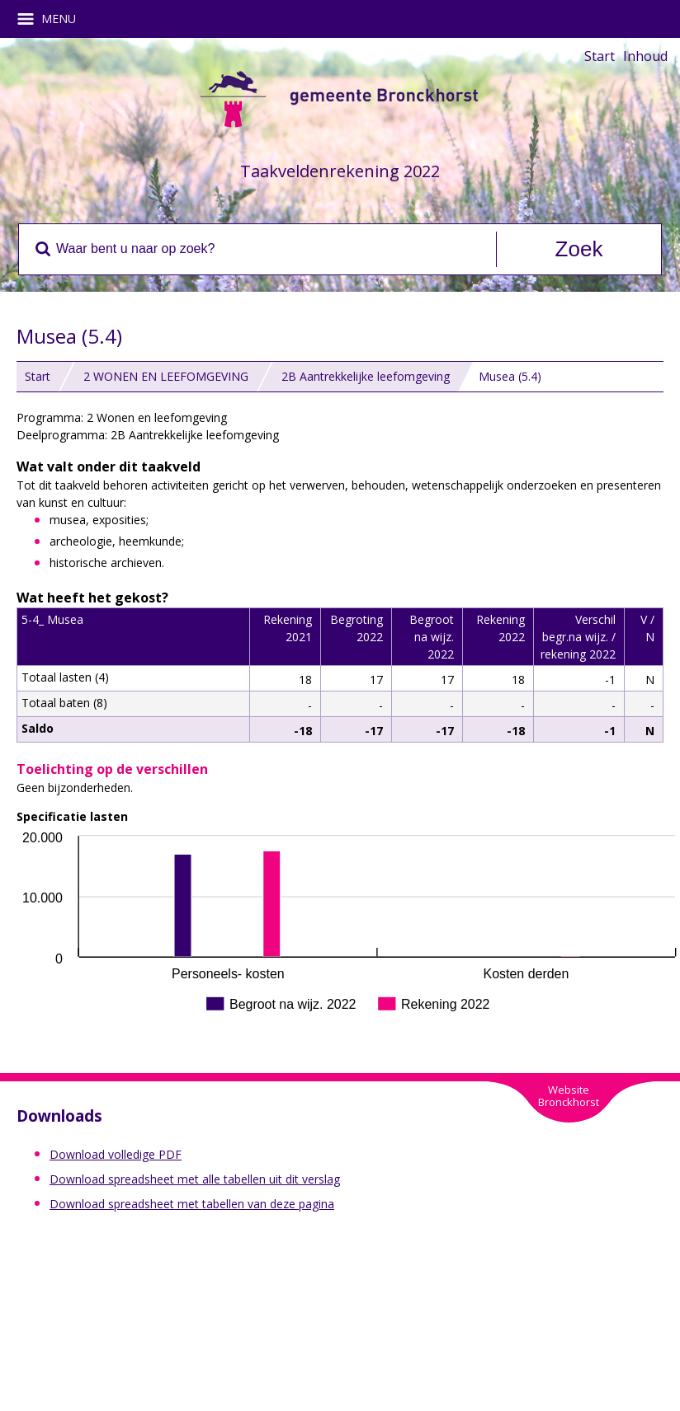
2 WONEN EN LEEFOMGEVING (165, 376)
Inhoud (645, 56)
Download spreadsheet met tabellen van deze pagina (192, 1204)
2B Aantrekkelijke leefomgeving (365, 376)
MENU (52, 19)
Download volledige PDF (116, 1154)
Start (599, 56)
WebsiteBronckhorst (568, 1095)
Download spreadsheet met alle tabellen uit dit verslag (195, 1179)
